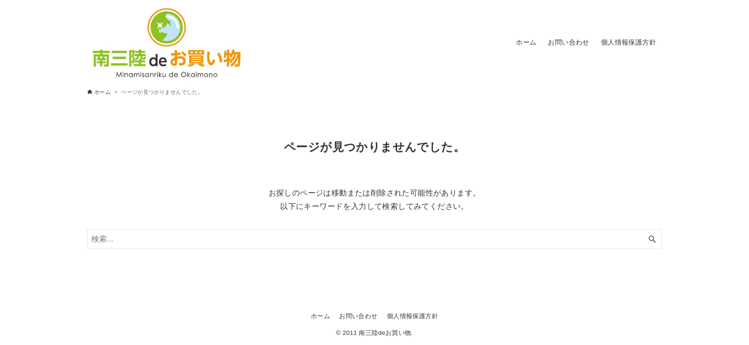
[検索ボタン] (652, 239)
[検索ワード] (374, 239)
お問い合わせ (358, 316)
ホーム (320, 316)
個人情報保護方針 (412, 316)
